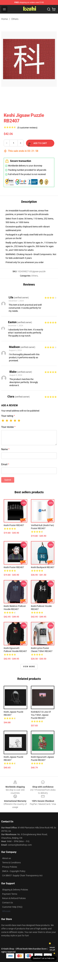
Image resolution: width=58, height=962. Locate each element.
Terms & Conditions (11, 862)
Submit (7, 480)
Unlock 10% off (52, 949)
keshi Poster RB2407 (14, 525)
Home (4, 19)
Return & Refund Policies (14, 898)
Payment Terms (9, 894)
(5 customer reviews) (27, 127)
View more (29, 667)
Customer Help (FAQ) (12, 907)
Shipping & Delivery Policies (15, 889)
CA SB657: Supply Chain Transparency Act (22, 875)
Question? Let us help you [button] (43, 958)
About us (6, 858)
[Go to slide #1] (21, 102)
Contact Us (7, 902)
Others (14, 19)
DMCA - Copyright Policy (13, 871)
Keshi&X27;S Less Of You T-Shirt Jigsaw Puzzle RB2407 (41, 715)
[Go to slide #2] (37, 102)
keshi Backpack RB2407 (42, 567)
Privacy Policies (9, 867)
